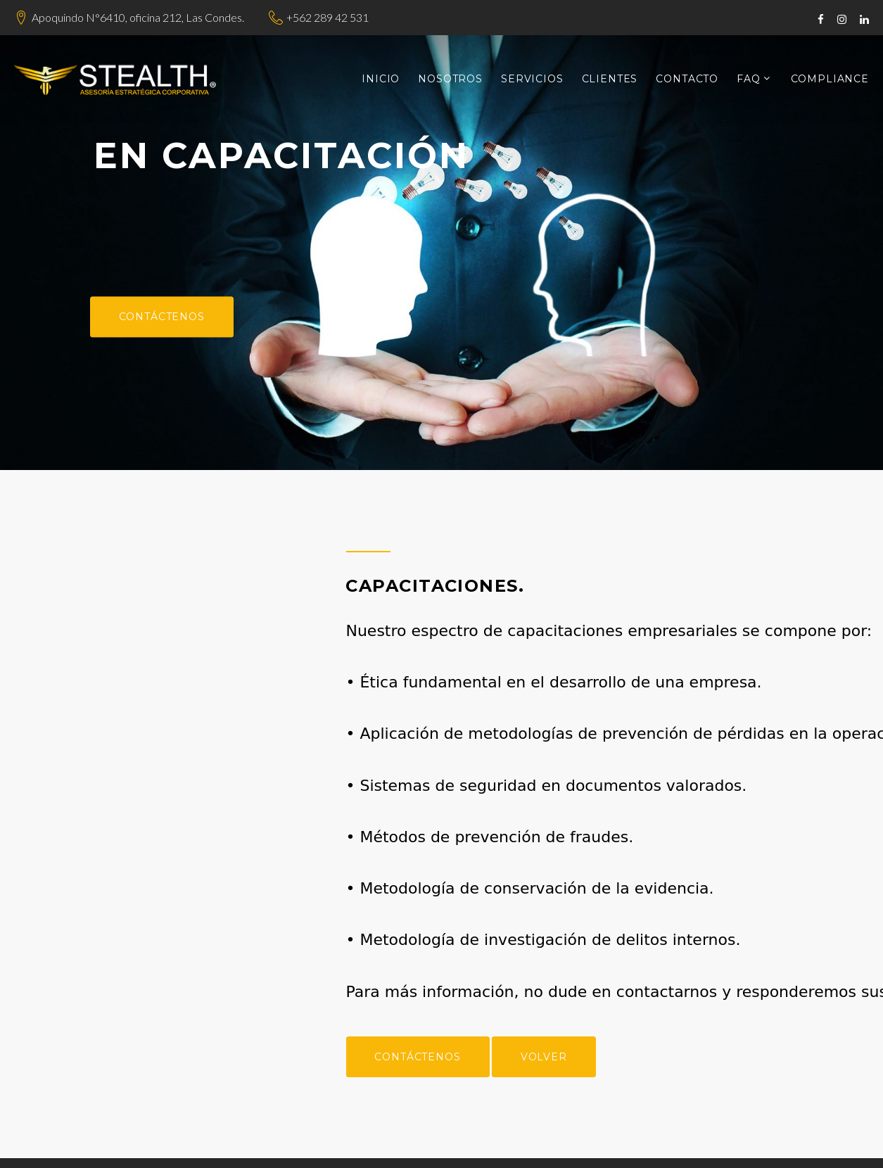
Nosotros (450, 79)
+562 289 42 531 (327, 17)
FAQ (749, 79)
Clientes (610, 79)
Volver (670, 1056)
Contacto (687, 79)
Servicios (532, 79)
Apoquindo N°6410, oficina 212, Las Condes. (138, 17)
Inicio (381, 79)
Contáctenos (162, 316)
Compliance (830, 79)
